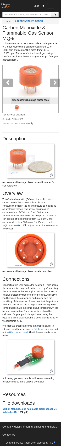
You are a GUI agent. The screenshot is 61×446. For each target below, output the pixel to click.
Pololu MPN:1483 (22, 123)
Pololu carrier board (43, 329)
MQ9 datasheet (10, 225)
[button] (7, 89)
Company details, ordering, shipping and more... (30, 426)
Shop (36, 6)
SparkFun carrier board (16, 332)
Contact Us (8, 434)
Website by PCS (45, 442)
